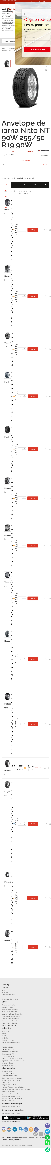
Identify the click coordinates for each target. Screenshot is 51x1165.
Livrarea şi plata (7, 1071)
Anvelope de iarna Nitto (9, 152)
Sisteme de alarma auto (10, 999)
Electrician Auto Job (8, 1056)
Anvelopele (5, 988)
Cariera (4, 1036)
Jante (3, 990)
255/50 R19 (12, 229)
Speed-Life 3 (11, 545)
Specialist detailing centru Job (12, 1094)
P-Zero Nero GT (11, 449)
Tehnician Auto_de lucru (10, 1052)
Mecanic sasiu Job (8, 1101)
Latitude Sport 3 (11, 898)
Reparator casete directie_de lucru (13, 1061)
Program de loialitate (9, 1085)
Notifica (45, 164)
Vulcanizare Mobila (8, 1005)
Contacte (5, 1038)
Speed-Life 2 (11, 498)
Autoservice (6, 12)
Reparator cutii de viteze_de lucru (13, 1058)
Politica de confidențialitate (11, 1042)
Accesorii (5, 4)
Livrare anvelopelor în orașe (11, 1080)
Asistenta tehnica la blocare (11, 1016)
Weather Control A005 (11, 724)
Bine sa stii (5, 1082)
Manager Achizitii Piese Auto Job (13, 1087)
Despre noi (5, 1031)
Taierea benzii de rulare (9, 1012)
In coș (33, 229)
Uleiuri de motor (7, 992)
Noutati (4, 1033)
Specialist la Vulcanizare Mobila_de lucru (16, 1089)
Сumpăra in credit (8, 1073)
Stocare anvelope (7, 1007)
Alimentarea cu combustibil (11, 1018)
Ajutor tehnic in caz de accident (12, 1014)
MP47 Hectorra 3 (14, 768)
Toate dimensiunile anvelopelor (12, 1078)
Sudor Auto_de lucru (8, 1091)
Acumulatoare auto (8, 994)
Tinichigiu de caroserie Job (11, 1096)
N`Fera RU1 (11, 947)
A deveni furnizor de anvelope (12, 1045)
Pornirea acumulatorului (10, 1021)
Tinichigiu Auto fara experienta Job (13, 1098)
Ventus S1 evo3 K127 (11, 296)
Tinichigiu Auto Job (8, 1054)
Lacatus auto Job (7, 1065)
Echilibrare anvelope (9, 1025)
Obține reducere (37, 49)
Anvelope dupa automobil (10, 1076)
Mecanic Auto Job (8, 1049)
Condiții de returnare (8, 1040)
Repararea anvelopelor (9, 1023)
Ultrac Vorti (11, 349)
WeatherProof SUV (11, 659)
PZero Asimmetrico (11, 396)
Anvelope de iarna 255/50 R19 (25, 152)
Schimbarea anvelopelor (10, 1009)
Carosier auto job (7, 1063)
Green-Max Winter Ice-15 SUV (11, 823)
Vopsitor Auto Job (8, 1047)
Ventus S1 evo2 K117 (11, 229)
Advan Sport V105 (11, 598)
